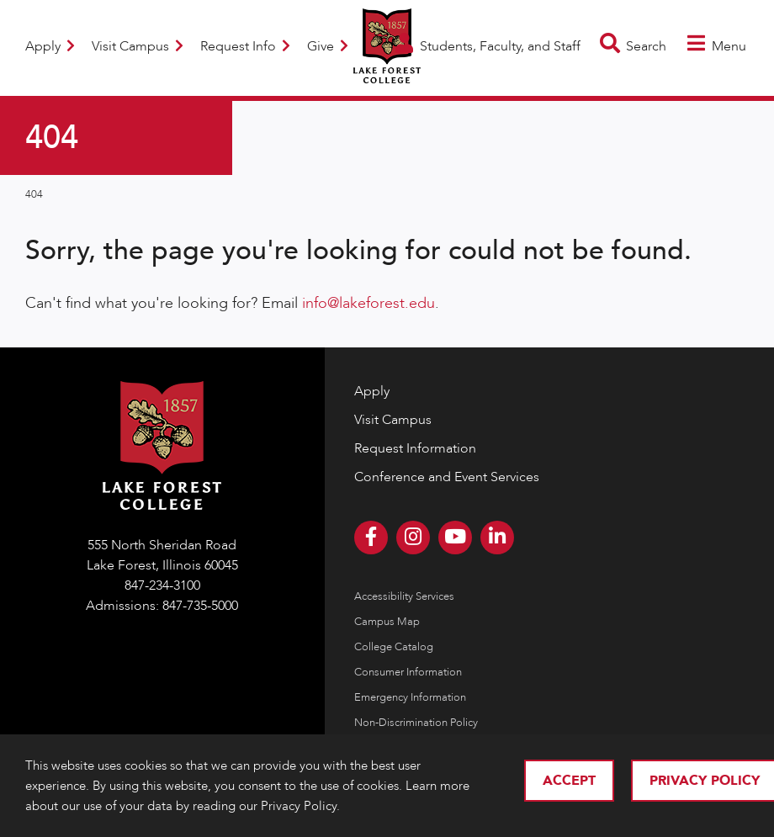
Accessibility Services (404, 596)
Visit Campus (137, 46)
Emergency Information (410, 697)
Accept (569, 780)
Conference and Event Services (446, 477)
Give (327, 46)
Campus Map (387, 621)
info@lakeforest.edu (368, 303)
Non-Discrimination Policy (416, 722)
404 (34, 194)
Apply (50, 46)
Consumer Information (408, 672)
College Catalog (393, 646)
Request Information (415, 448)
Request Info (245, 46)
